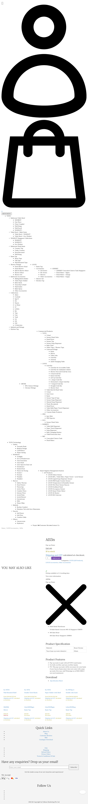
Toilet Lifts (54, 355)
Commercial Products (45, 331)
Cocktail (17, 297)
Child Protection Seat (54, 434)
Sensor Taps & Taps (53, 398)
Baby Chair (50, 345)
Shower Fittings (16, 264)
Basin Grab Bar (55, 376)
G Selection (18, 325)
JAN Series (43, 271)
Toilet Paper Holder (21, 281)
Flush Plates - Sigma (63, 273)
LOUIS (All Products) (76, 560)
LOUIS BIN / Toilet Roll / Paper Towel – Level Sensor (65, 477)
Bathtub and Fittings (17, 327)
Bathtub (15, 505)
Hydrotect (20, 523)
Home (3, 528)
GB (16, 321)
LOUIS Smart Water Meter (56, 491)
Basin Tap (14, 256)
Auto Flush (20, 463)
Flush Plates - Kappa (63, 277)
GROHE (23, 384)
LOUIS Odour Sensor (55, 475)
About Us (46, 731)
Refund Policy (46, 752)
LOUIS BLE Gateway (54, 495)
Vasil (16, 317)
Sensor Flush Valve (53, 337)
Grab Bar (53, 357)
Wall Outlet (18, 287)
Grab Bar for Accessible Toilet (60, 368)
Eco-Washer (19, 244)
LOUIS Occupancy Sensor (56, 489)
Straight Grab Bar (56, 386)
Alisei (16, 295)
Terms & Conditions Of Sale (46, 756)
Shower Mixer (19, 273)
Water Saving (21, 452)
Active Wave (21, 489)
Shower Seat (55, 388)
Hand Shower (19, 268)
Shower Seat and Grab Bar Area (61, 372)
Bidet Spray (18, 289)
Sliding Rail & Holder (21, 279)
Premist (19, 475)
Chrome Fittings (30, 388)
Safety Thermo (22, 483)
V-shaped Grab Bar (57, 384)
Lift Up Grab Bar (56, 378)
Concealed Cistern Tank (54, 438)
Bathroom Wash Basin (18, 246)
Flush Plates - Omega (63, 275)
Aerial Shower (21, 497)
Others (15, 519)
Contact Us (55, 525)
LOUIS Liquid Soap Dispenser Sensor (60, 479)
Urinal (49, 335)
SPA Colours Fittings (31, 386)
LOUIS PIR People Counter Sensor (59, 481)
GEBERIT (55, 268)
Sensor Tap (50, 341)
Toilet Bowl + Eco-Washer (23, 236)
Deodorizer (20, 467)
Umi (16, 315)
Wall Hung (18, 226)
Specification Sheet (56, 681)
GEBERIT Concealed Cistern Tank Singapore (70, 271)
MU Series (43, 273)
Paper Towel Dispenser (54, 428)
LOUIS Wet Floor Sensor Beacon (58, 485)
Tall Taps (18, 260)
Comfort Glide (21, 517)
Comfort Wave (22, 491)
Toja (16, 313)
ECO (44, 420)
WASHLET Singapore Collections (21, 238)
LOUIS (34, 264)
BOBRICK (45, 424)
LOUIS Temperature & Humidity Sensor (61, 483)
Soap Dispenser (52, 430)
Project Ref (36, 525)
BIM (46, 737)
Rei (16, 311)
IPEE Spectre (51, 418)
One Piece (18, 222)
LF (15, 307)
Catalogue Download (46, 740)
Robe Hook (18, 283)
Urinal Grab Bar (56, 374)
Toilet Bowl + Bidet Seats (19, 232)
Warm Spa (20, 487)
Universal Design (52, 349)
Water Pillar (21, 503)
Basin (52, 351)
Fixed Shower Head (21, 266)
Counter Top (19, 248)
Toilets (15, 444)
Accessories (40, 268)
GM (16, 323)
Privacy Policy (46, 754)
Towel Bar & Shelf (20, 285)
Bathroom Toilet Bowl (18, 218)
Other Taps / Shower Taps (55, 347)
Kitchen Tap (15, 329)
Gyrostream (21, 499)
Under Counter (20, 250)
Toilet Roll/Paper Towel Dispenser (58, 408)
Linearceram (21, 521)
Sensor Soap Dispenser (54, 343)
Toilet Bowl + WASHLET (22, 234)
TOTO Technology (15, 442)
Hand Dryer (50, 339)
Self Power (20, 513)
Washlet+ (20, 479)
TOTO (9, 216)
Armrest (53, 359)
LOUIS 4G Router (53, 493)
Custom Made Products (54, 412)
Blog (46, 733)
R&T (43, 436)
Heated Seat (21, 469)
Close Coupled (19, 224)
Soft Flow (20, 515)
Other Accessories (21, 291)
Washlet (19, 477)
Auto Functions (22, 461)
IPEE (44, 414)
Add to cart (56, 558)
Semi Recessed (19, 252)
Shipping (46, 750)
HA (16, 301)
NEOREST (18, 220)
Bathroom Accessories (18, 277)
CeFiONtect (21, 450)
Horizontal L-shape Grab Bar (60, 382)
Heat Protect (21, 485)
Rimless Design (22, 448)
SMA (18, 501)
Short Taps (18, 258)
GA (16, 319)
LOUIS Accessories (12, 528)
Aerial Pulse (21, 495)
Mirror (53, 353)
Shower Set (18, 275)
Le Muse (17, 305)
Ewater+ (19, 473)
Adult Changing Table (58, 361)
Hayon (17, 303)
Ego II (17, 299)
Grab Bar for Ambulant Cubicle (61, 370)
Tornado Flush (21, 446)
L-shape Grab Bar (56, 380)
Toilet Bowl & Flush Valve (55, 390)
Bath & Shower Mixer (22, 271)
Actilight (20, 456)
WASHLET (18, 240)
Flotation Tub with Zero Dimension (28, 509)
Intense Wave (21, 493)
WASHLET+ (18, 230)
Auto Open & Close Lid (24, 465)
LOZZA (17, 309)
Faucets (15, 511)
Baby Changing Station (54, 432)
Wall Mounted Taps (21, 262)
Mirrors (42, 275)
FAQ (46, 748)
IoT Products (48, 473)
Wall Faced (18, 228)
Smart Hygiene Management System (52, 471)
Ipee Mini (50, 416)
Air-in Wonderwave (23, 459)
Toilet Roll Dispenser (53, 426)
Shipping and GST (54, 555)
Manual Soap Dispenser (54, 402)
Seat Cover (50, 394)
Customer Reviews (46, 525)
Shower (15, 481)
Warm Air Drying (22, 471)
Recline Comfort (22, 507)
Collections (14, 293)
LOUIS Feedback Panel (55, 487)
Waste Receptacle (52, 404)
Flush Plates (50, 440)
